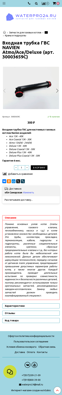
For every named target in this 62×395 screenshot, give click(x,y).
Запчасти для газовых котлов (25, 32)
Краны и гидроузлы (15, 35)
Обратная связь (47, 347)
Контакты (42, 352)
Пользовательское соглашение (31, 341)
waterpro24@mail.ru (32, 384)
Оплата (31, 352)
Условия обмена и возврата (21, 347)
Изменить (28, 192)
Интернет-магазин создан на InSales (31, 390)
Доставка (20, 352)
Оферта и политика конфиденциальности (31, 336)
